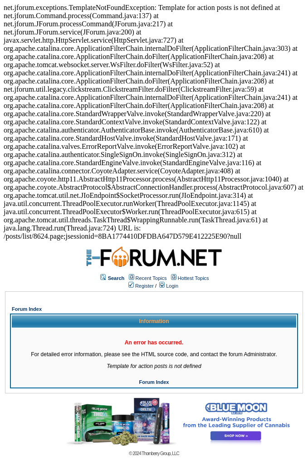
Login (168, 286)
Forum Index (27, 309)
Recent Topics (151, 278)
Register (141, 286)
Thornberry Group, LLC (160, 453)
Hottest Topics (193, 278)
